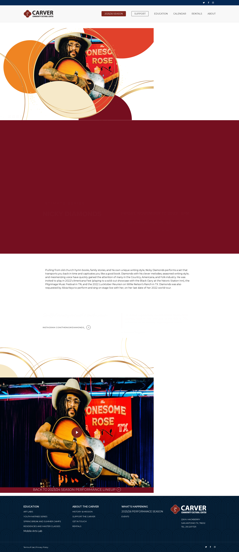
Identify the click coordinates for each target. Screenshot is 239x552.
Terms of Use (28, 547)
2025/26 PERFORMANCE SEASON (142, 511)
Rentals (76, 526)
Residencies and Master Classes (41, 526)
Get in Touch (79, 521)
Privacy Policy (42, 547)
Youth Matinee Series (35, 516)
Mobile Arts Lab (32, 531)
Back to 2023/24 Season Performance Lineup (74, 489)
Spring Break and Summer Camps (42, 521)
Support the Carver (83, 516)
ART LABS (28, 511)
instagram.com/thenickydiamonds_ (64, 327)
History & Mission (82, 511)
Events (125, 516)
